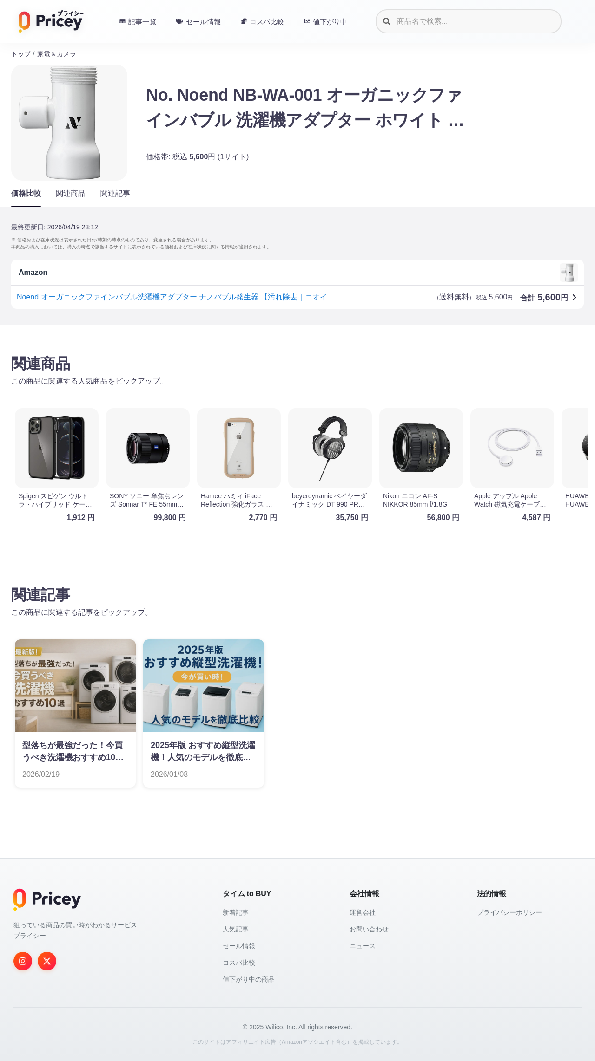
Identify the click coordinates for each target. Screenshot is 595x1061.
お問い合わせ (369, 929)
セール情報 (239, 946)
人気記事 (236, 929)
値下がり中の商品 (249, 979)
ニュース (363, 946)
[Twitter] (47, 961)
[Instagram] (22, 961)
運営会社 (363, 912)
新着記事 (236, 912)
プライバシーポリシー (509, 912)
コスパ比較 (239, 962)
